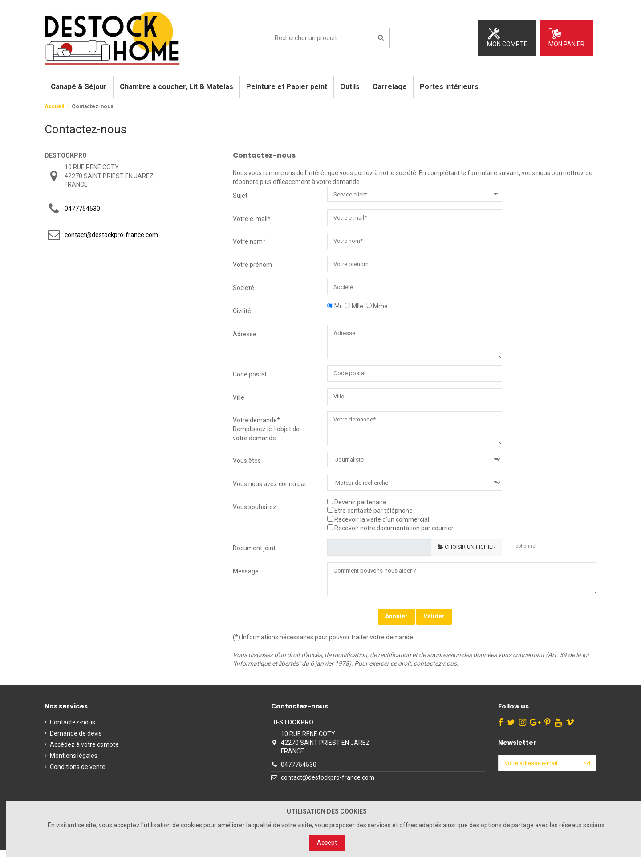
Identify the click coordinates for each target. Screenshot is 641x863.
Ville (238, 404)
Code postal (249, 380)
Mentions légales (73, 769)
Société (243, 290)
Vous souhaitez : (256, 516)
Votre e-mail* (252, 218)
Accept (327, 842)
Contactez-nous (72, 735)
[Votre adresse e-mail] (535, 777)
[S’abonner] (586, 777)
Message (246, 581)
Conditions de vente (77, 780)
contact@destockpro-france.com (111, 234)
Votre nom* (249, 242)
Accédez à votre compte (84, 757)
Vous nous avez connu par (270, 493)
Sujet (240, 195)
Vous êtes (247, 470)
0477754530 (82, 208)
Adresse (244, 337)
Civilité (242, 314)
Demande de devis (76, 746)
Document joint (254, 558)
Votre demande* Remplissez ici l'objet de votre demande (266, 437)
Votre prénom (252, 266)
